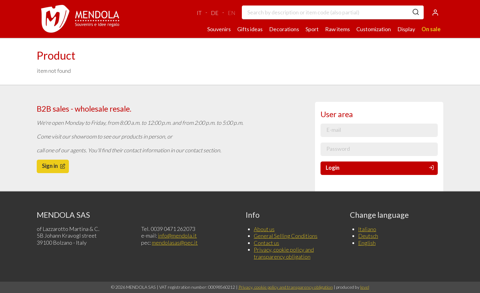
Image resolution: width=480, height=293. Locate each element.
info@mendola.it (177, 235)
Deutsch (368, 235)
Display (406, 29)
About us (264, 229)
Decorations (284, 29)
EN (231, 12)
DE (215, 12)
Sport (312, 29)
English (367, 242)
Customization (373, 29)
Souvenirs (219, 29)
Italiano (367, 229)
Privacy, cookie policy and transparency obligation (284, 253)
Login (380, 167)
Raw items (337, 29)
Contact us (266, 242)
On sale (431, 29)
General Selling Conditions (285, 235)
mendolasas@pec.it (175, 242)
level (364, 287)
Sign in (54, 165)
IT (199, 12)
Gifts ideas (250, 29)
